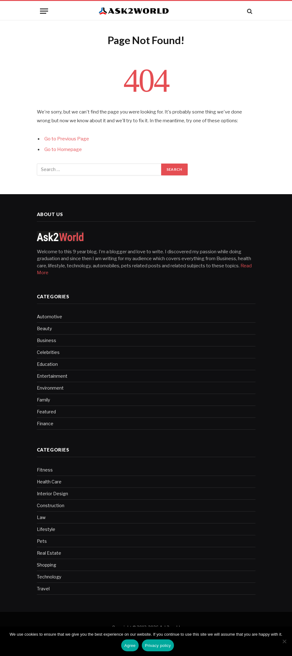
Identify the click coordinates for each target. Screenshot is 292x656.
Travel (43, 588)
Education (47, 364)
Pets (42, 541)
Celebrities (48, 352)
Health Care (49, 481)
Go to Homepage (63, 149)
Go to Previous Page (66, 139)
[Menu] (44, 11)
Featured (46, 411)
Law (41, 517)
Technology (49, 576)
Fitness (45, 469)
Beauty (44, 328)
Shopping (46, 565)
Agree (130, 645)
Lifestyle (46, 529)
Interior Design (52, 493)
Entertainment (52, 376)
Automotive (49, 316)
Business (46, 340)
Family (43, 399)
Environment (50, 388)
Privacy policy (158, 645)
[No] (284, 641)
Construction (50, 505)
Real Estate (49, 553)
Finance (45, 423)
